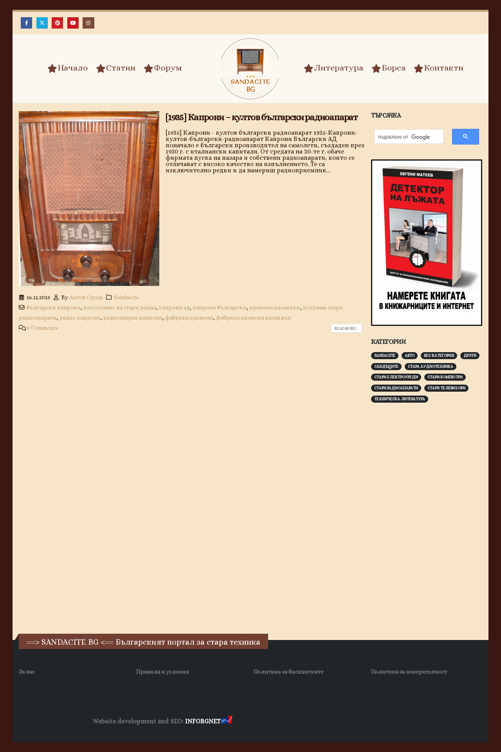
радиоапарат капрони (132, 318)
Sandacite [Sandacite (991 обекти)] (384, 355)
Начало (67, 68)
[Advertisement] (429, 531)
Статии (115, 68)
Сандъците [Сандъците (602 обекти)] (386, 366)
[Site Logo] (250, 68)
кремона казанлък (274, 307)
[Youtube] (73, 23)
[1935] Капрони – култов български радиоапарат (261, 117)
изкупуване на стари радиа (119, 307)
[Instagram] (88, 23)
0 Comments (42, 328)
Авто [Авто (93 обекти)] (409, 355)
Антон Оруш (86, 297)
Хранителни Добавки (262, 722)
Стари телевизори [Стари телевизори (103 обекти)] (446, 388)
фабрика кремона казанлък (254, 318)
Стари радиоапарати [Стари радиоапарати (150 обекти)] (396, 388)
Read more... (346, 328)
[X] (42, 23)
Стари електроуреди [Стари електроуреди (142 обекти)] (396, 377)
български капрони (54, 307)
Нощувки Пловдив (380, 722)
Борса (388, 68)
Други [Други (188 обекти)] (469, 355)
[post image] (89, 198)
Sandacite (126, 297)
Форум (163, 68)
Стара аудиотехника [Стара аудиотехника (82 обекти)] (430, 366)
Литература (333, 68)
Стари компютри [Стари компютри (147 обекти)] (445, 377)
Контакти (438, 68)
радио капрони (80, 318)
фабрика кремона (189, 318)
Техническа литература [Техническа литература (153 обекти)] (399, 399)
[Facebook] (26, 23)
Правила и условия (162, 672)
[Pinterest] (57, 23)
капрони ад (174, 307)
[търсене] (405, 137)
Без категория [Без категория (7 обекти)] (439, 355)
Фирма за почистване (323, 722)
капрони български (220, 307)
